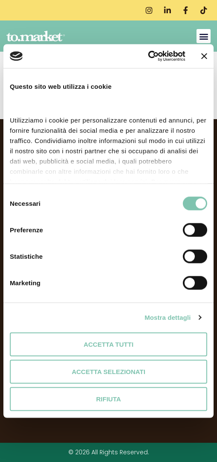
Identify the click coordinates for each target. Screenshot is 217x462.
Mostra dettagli (167, 317)
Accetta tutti (109, 344)
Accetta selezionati (108, 371)
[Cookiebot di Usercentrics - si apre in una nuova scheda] (148, 56)
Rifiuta (108, 398)
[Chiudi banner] (204, 56)
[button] (203, 36)
